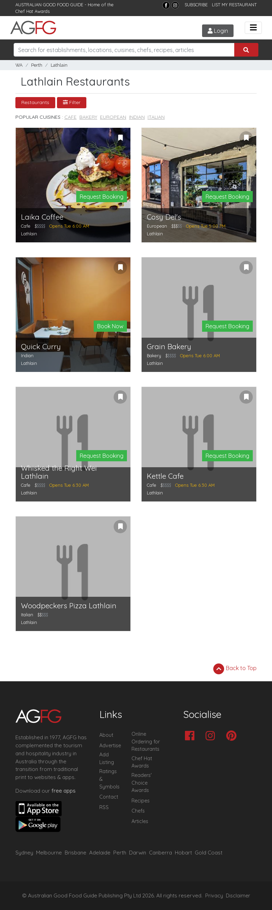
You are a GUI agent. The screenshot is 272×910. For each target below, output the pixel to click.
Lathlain (59, 65)
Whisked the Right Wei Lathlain (59, 472)
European (113, 117)
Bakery (88, 117)
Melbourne (49, 852)
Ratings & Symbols (109, 779)
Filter (71, 102)
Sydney (24, 852)
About (106, 735)
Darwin (137, 852)
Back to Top (235, 668)
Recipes (140, 801)
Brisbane (75, 852)
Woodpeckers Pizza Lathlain (68, 606)
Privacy (214, 896)
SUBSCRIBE (196, 4)
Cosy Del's (164, 217)
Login (218, 30)
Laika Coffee (42, 217)
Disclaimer (238, 896)
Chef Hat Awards (32, 11)
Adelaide (99, 852)
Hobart (183, 852)
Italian (156, 117)
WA (19, 65)
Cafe (70, 117)
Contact (108, 797)
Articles (139, 821)
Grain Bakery (169, 347)
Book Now (110, 326)
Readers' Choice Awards (141, 782)
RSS (104, 807)
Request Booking (101, 196)
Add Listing (106, 758)
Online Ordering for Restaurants (145, 741)
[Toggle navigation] (253, 28)
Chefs (138, 811)
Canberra (160, 852)
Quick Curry (41, 347)
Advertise (110, 745)
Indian (137, 117)
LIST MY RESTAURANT (234, 4)
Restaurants (35, 102)
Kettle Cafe (165, 476)
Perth (36, 65)
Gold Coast (208, 852)
